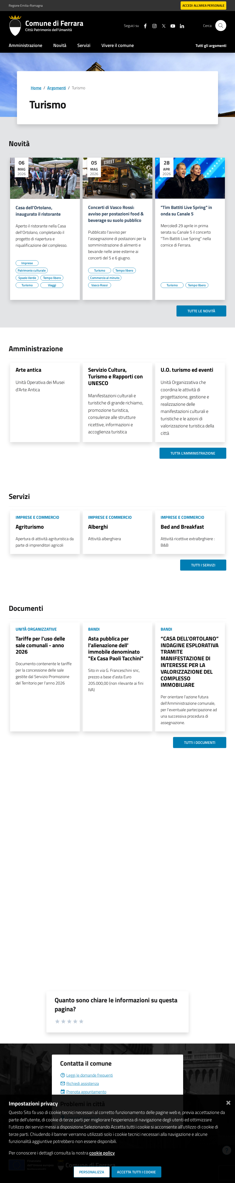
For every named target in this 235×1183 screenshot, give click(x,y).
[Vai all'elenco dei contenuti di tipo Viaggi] (51, 285)
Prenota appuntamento (83, 1092)
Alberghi (98, 526)
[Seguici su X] (161, 25)
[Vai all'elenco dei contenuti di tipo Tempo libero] (51, 278)
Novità (59, 45)
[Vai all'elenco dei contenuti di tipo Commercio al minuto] (104, 278)
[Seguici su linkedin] (180, 25)
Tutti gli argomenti (211, 46)
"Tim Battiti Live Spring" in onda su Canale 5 (186, 210)
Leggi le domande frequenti (86, 1075)
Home (36, 88)
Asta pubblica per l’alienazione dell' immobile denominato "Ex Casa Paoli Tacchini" (115, 648)
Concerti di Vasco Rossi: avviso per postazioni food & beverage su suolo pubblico (116, 213)
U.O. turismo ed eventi (187, 369)
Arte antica (28, 369)
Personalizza (91, 1172)
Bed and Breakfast (182, 526)
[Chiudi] (228, 1102)
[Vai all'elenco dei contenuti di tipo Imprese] (27, 263)
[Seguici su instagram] (152, 25)
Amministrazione (25, 45)
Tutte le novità (201, 311)
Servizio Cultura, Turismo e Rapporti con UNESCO (115, 376)
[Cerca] (220, 25)
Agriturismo (30, 526)
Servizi (83, 45)
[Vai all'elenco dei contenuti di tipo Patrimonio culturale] (32, 270)
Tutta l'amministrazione (193, 453)
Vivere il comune (117, 45)
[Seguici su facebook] (143, 25)
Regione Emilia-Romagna (26, 5)
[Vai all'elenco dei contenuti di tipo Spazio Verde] (27, 278)
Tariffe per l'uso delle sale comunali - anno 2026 (40, 645)
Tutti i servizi (203, 565)
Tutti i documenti (199, 742)
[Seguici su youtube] (171, 25)
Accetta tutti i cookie (136, 1172)
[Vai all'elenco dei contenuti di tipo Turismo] (27, 285)
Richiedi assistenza (79, 1083)
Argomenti (56, 88)
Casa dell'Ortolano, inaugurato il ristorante (38, 210)
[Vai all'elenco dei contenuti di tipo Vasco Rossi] (99, 285)
